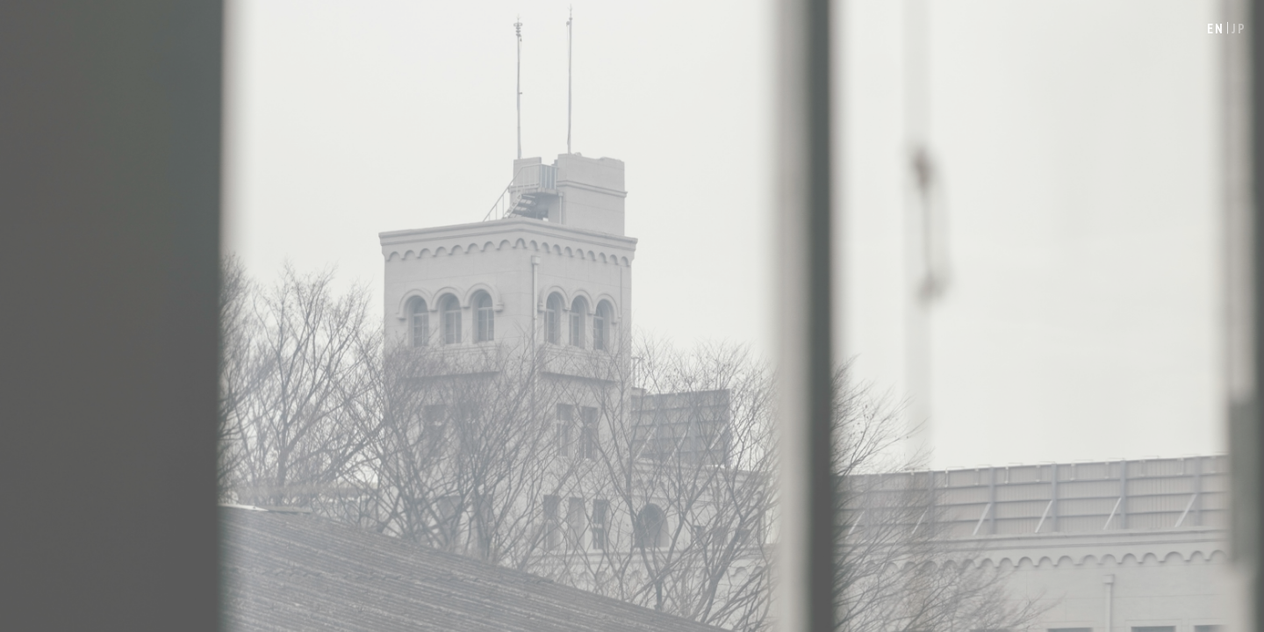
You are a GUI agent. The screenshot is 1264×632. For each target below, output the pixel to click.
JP (1239, 28)
